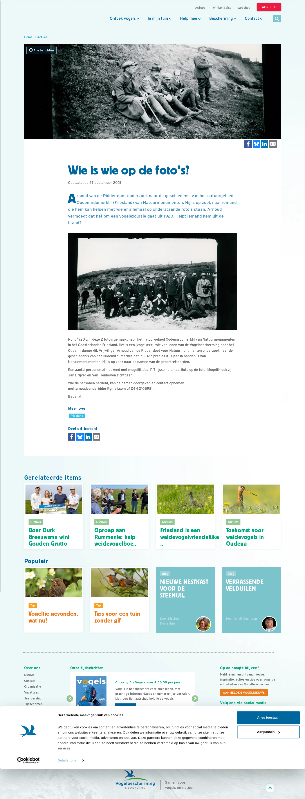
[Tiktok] (268, 712)
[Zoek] (277, 19)
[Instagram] (241, 712)
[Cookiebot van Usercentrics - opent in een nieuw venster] (28, 790)
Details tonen (68, 790)
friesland (76, 416)
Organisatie (32, 686)
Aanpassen (268, 762)
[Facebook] (223, 712)
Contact (252, 18)
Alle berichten (41, 50)
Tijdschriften (33, 704)
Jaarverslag (33, 698)
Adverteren (32, 710)
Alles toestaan (268, 747)
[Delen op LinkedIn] (264, 144)
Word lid (125, 707)
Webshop (244, 7)
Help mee (188, 18)
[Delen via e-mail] (273, 144)
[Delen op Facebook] (248, 144)
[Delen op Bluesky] (256, 144)
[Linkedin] (250, 712)
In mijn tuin (158, 18)
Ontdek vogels (123, 18)
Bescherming (221, 18)
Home (28, 37)
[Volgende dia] (195, 712)
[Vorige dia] (70, 712)
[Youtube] (232, 712)
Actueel (43, 37)
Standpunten (33, 715)
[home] (44, 13)
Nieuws (29, 675)
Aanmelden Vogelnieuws (244, 692)
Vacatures (31, 692)
